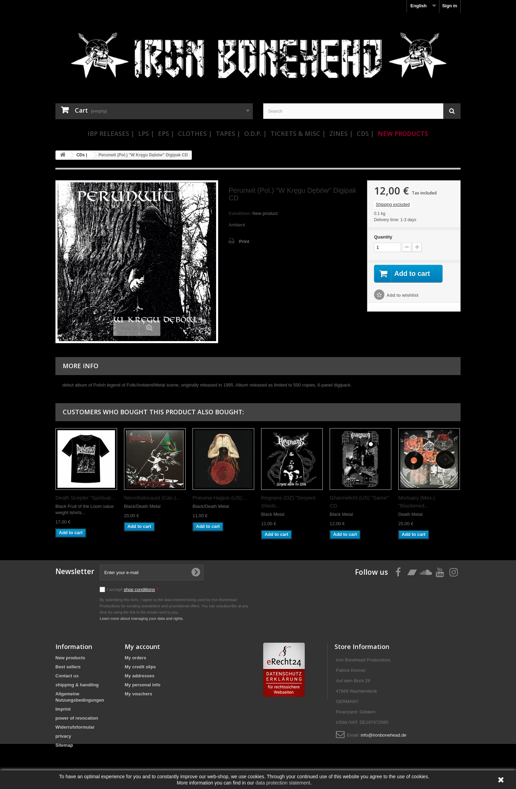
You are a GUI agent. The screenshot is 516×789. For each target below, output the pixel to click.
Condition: (240, 213)
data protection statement (283, 783)
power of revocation (76, 718)
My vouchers (138, 693)
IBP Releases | (111, 133)
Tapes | (228, 133)
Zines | (341, 133)
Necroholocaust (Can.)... (152, 498)
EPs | (166, 133)
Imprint (63, 709)
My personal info (142, 684)
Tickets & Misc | (298, 133)
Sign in (449, 5)
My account (142, 646)
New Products (403, 133)
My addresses (139, 675)
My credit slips (140, 666)
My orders (135, 657)
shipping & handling (77, 684)
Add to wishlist (402, 295)
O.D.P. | (255, 133)
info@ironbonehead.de (384, 735)
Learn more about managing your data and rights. (142, 618)
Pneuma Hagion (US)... (219, 498)
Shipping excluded (393, 204)
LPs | (146, 133)
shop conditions (139, 589)
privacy (63, 736)
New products (70, 657)
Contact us (67, 675)
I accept (133, 589)
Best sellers (68, 666)
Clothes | (195, 133)
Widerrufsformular (75, 727)
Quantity (383, 237)
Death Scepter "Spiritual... (85, 498)
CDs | (365, 133)
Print (244, 241)
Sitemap (64, 745)
